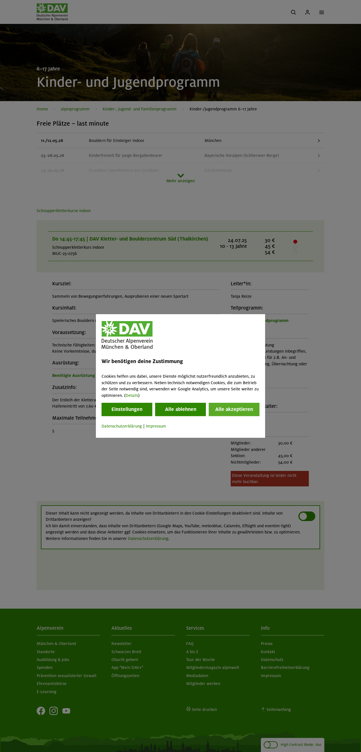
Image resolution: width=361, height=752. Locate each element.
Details (132, 395)
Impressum (156, 426)
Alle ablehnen (180, 409)
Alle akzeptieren (234, 409)
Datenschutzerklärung (122, 426)
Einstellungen (126, 409)
